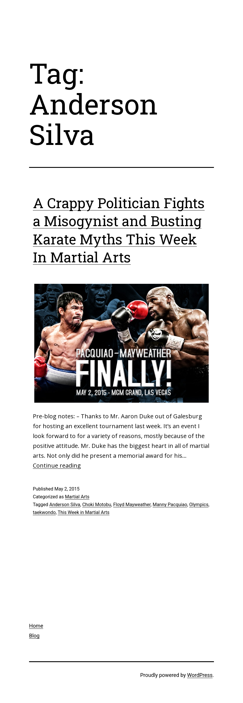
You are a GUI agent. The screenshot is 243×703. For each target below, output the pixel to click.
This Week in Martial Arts (83, 512)
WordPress (199, 675)
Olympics (198, 504)
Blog (34, 636)
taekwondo (44, 512)
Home (36, 626)
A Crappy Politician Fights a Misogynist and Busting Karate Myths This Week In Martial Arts (119, 230)
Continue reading (57, 465)
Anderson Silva (64, 504)
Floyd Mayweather (132, 504)
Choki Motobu (96, 504)
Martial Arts (77, 496)
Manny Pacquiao (170, 504)
